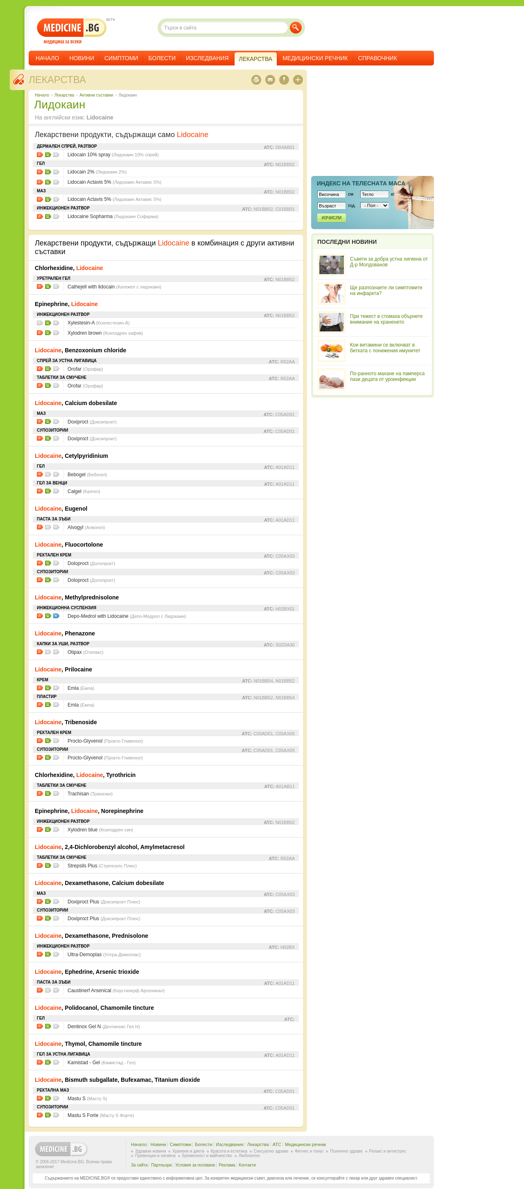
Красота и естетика (229, 1151)
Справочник (377, 58)
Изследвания (207, 58)
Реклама (227, 1165)
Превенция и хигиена (155, 1155)
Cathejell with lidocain (114, 287)
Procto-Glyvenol (105, 741)
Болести (162, 58)
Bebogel (87, 474)
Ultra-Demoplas (104, 954)
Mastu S (87, 1098)
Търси (296, 28)
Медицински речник (315, 58)
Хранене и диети (188, 1151)
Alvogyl (86, 527)
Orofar (85, 369)
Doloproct (91, 563)
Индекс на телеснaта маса (361, 183)
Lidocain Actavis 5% (114, 182)
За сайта (139, 1165)
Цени (48, 154)
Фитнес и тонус (309, 1151)
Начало (47, 58)
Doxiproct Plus (104, 902)
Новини (81, 58)
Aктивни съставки (96, 95)
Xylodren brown (105, 333)
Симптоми (121, 58)
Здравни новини (150, 1151)
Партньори (161, 1165)
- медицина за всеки (72, 31)
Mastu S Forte (101, 1115)
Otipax (86, 652)
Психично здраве (346, 1151)
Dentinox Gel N (104, 1026)
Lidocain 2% (97, 172)
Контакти (247, 1165)
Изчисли (331, 218)
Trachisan (90, 794)
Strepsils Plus (102, 866)
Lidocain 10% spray (113, 155)
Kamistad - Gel (102, 1062)
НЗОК (56, 615)
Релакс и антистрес (387, 1151)
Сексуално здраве (271, 1151)
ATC (277, 1144)
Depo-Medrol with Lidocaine (127, 616)
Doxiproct (92, 422)
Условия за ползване (195, 1165)
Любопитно (249, 1155)
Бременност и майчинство (207, 1155)
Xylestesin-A (99, 323)
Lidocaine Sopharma (113, 216)
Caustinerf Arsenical (116, 990)
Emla (81, 688)
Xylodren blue (100, 830)
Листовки (40, 154)
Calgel (84, 491)
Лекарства (57, 79)
